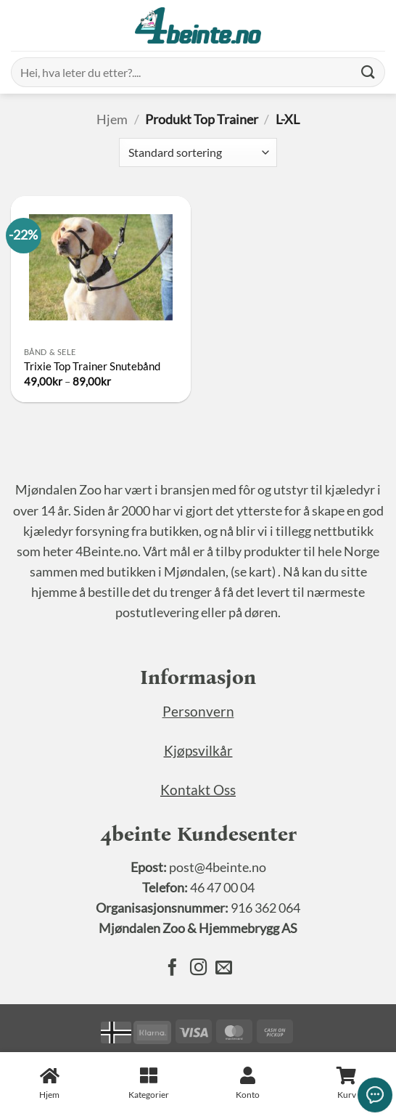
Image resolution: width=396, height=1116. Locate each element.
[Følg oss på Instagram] (197, 968)
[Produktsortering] (198, 152)
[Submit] (368, 72)
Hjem (112, 119)
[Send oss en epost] (223, 968)
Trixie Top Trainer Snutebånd (92, 365)
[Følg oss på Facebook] (172, 968)
